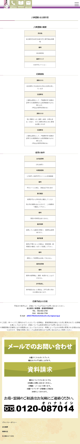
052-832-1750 (42, 311)
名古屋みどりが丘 (8, 436)
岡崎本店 (5, 431)
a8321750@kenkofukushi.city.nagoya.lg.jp (43, 316)
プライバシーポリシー (9, 422)
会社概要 (5, 427)
